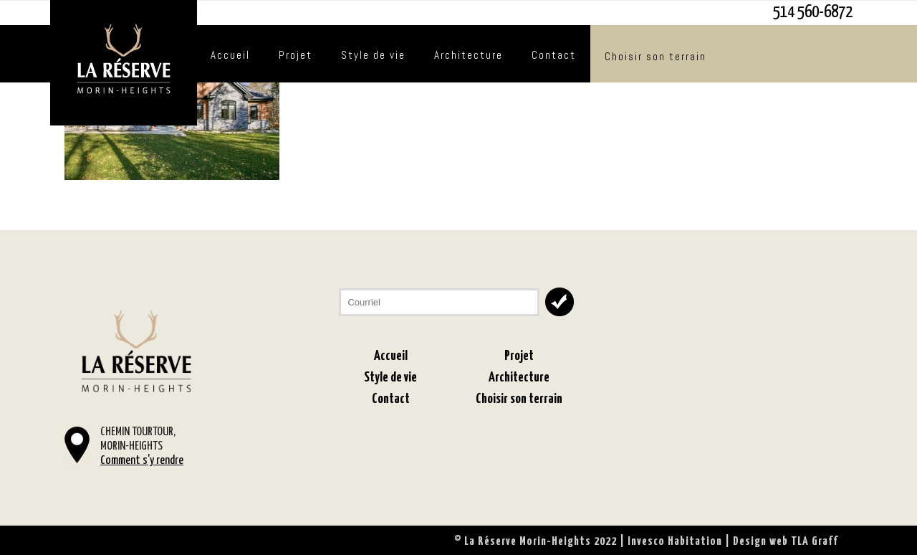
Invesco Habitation (675, 542)
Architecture (468, 55)
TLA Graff (814, 542)
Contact (554, 55)
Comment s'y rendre (141, 461)
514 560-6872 (813, 12)
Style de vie (373, 55)
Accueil (230, 55)
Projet (295, 55)
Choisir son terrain (655, 56)
